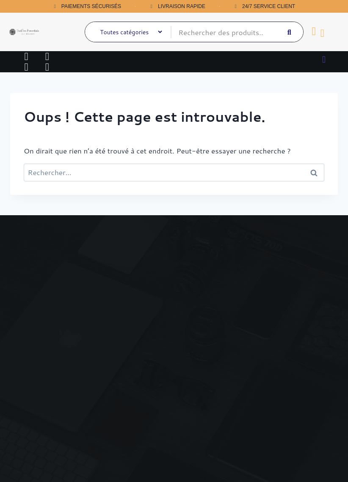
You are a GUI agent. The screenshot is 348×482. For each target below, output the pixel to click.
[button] (324, 59)
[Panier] (314, 31)
